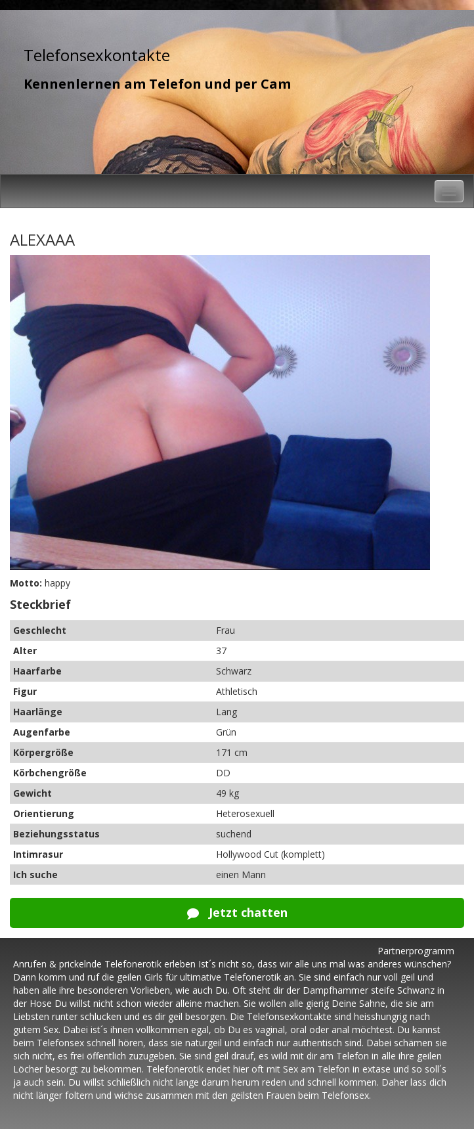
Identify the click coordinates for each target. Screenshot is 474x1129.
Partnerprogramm (415, 950)
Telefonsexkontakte (97, 55)
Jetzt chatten (237, 912)
